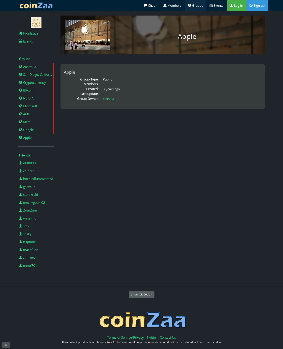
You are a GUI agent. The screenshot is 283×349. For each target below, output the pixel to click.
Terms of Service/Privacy (125, 337)
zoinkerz (27, 257)
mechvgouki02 (32, 202)
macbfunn (28, 250)
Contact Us (168, 337)
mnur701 (28, 265)
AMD (24, 114)
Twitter (152, 337)
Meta (24, 122)
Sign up (257, 5)
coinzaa (26, 171)
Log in (236, 5)
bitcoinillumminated (36, 179)
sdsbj (25, 234)
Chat (150, 5)
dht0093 (27, 163)
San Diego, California (36, 74)
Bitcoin (26, 90)
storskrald (28, 194)
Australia (27, 67)
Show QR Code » (141, 294)
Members (172, 5)
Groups (195, 5)
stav (24, 226)
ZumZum (28, 210)
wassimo (27, 218)
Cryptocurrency (32, 82)
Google (26, 130)
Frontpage (28, 33)
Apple (25, 137)
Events (216, 5)
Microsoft (28, 106)
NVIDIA (26, 98)
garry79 (27, 187)
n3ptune (27, 242)
